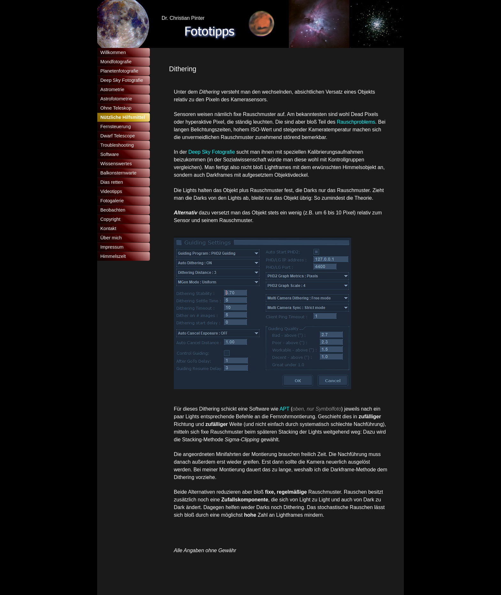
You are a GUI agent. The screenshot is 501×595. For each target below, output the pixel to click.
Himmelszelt (113, 256)
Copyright (110, 219)
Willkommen (113, 52)
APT (285, 409)
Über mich (111, 237)
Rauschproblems (356, 122)
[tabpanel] (276, 144)
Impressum (111, 247)
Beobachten (112, 209)
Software (109, 154)
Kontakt (108, 228)
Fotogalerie (112, 200)
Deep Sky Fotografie (211, 152)
